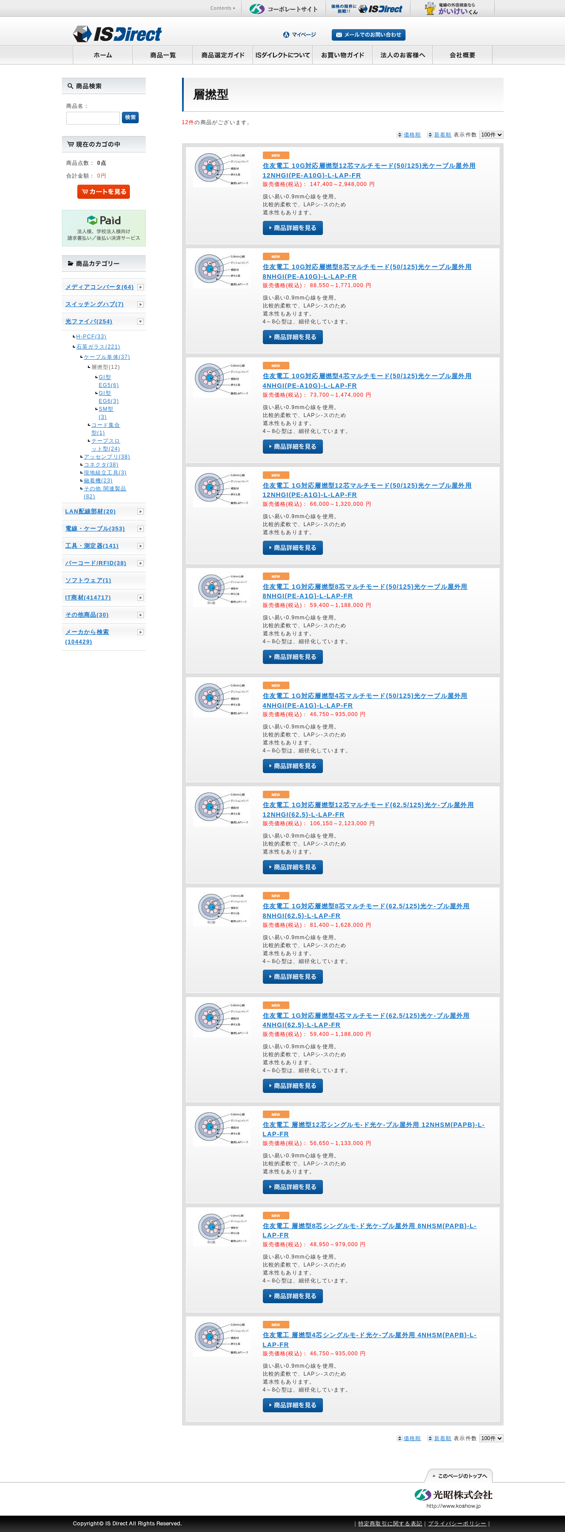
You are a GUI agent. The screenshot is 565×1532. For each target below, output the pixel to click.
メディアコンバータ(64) (99, 287)
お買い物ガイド (343, 55)
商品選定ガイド (223, 55)
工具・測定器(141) (92, 545)
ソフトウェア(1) (88, 580)
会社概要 (463, 55)
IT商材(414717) (88, 597)
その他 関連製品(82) (105, 492)
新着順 (443, 135)
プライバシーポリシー (457, 1524)
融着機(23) (98, 481)
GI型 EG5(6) (107, 381)
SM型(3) (106, 413)
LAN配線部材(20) (90, 511)
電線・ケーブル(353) (95, 528)
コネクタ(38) (101, 465)
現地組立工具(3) (105, 473)
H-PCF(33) (91, 337)
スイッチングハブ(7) (94, 304)
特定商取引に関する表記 (390, 1524)
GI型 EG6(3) (107, 397)
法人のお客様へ (403, 55)
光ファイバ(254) (89, 321)
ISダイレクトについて (283, 55)
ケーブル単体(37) (107, 357)
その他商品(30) (87, 614)
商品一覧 (163, 55)
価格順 (412, 135)
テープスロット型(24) (106, 445)
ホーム (103, 55)
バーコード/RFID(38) (96, 563)
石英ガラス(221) (98, 347)
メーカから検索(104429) (87, 637)
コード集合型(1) (106, 429)
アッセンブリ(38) (107, 457)
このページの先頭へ (458, 1476)
